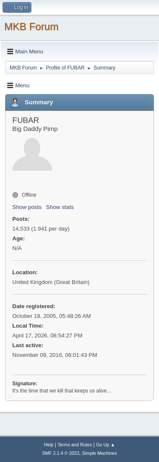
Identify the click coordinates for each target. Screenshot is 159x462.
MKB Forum (31, 26)
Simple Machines (99, 453)
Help (48, 444)
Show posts (27, 207)
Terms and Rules (75, 444)
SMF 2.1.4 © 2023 (60, 453)
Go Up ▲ (105, 444)
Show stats (60, 207)
